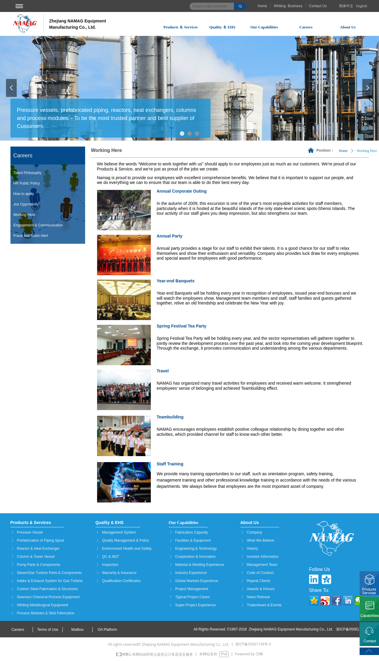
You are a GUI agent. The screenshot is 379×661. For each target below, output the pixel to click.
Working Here (367, 151)
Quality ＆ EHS (222, 27)
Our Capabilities (264, 27)
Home (343, 151)
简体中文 (346, 6)
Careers (306, 27)
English (361, 6)
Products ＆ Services (180, 27)
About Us (347, 27)
